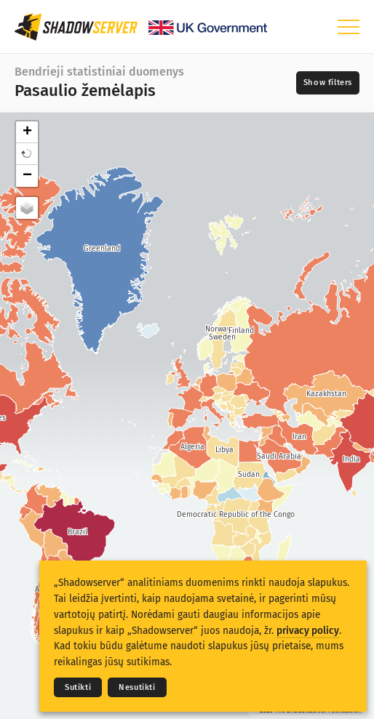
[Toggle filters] (327, 83)
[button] (27, 154)
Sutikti (78, 687)
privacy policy (307, 630)
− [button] (27, 176)
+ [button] (27, 132)
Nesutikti (137, 687)
